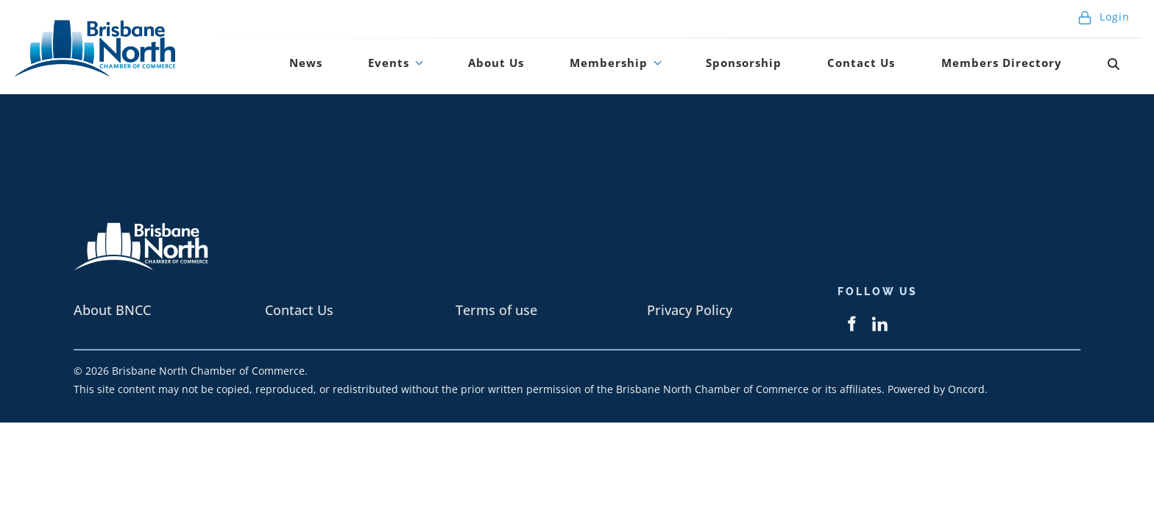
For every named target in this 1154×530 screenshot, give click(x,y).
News (427, 68)
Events (490, 68)
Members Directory (1031, 68)
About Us (579, 68)
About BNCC (112, 310)
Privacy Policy (689, 310)
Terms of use (496, 310)
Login (1103, 22)
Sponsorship (798, 68)
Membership (677, 68)
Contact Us (902, 68)
